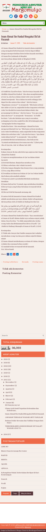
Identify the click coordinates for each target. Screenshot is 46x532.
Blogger (28, 527)
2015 (6, 380)
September (10, 385)
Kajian (3, 488)
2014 (6, 434)
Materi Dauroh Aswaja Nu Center (14, 451)
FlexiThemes (11, 530)
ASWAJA (4, 468)
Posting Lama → (38, 262)
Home (4, 29)
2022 (6, 366)
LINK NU (4, 447)
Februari (9, 399)
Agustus (9, 389)
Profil (3, 483)
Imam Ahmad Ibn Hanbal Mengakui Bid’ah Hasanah (20, 38)
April (8, 392)
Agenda (4, 464)
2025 (6, 359)
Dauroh (4, 479)
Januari (9, 403)
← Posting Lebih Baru (9, 262)
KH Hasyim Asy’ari (12, 405)
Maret (8, 396)
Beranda (25, 262)
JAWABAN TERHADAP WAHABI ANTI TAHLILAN (24, 417)
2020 (6, 373)
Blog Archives (26, 493)
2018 (6, 376)
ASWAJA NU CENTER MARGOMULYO (30, 525)
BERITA (4, 460)
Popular (6, 493)
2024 (6, 363)
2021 (6, 369)
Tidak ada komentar (29, 43)
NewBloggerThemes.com (37, 530)
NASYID (4, 455)
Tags (15, 493)
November (10, 382)
